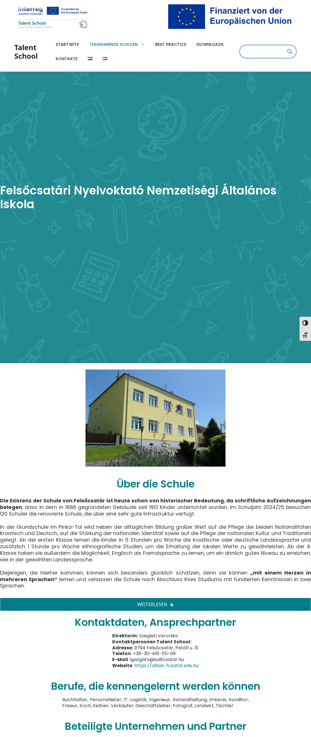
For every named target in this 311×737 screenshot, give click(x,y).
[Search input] (265, 52)
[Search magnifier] (290, 52)
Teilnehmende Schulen (120, 44)
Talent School (26, 51)
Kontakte (67, 59)
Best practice (170, 44)
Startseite (67, 44)
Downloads (210, 44)
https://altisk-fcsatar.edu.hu (166, 665)
